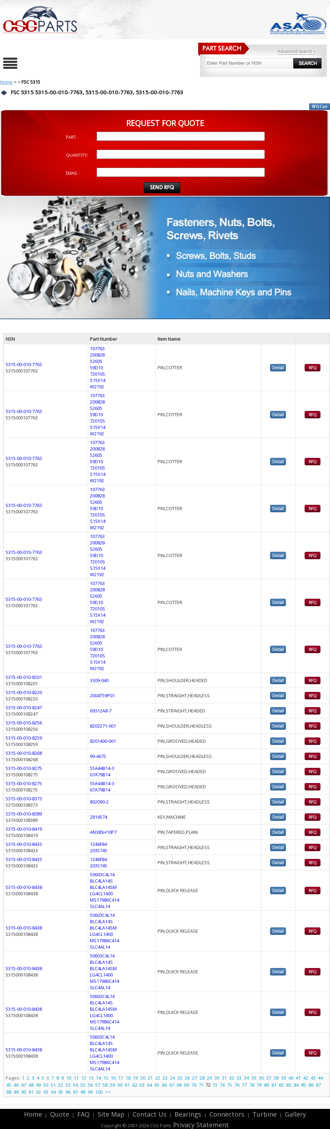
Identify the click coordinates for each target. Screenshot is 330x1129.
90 (23, 1092)
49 (38, 1085)
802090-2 (99, 802)
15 (105, 1078)
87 (318, 1085)
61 (127, 1085)
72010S (97, 374)
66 (164, 1085)
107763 (97, 348)
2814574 (98, 817)
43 (313, 1078)
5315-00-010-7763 (24, 364)
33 (239, 1078)
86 (310, 1085)
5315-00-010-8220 (24, 692)
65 (156, 1085)
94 (53, 1092)
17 (120, 1078)
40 (290, 1078)
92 (38, 1092)
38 (276, 1078)
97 (75, 1092)
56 (90, 1085)
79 (259, 1085)
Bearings (188, 1114)
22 (157, 1078)
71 (201, 1085)
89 (16, 1092)
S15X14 (97, 380)
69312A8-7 (100, 710)
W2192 (97, 386)
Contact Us (149, 1114)
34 (246, 1078)
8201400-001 (103, 741)
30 (216, 1078)
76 (236, 1085)
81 (273, 1085)
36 (261, 1078)
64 (149, 1085)
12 (83, 1078)
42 (305, 1078)
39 (283, 1078)
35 (253, 1078)
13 (90, 1078)
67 (171, 1085)
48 (31, 1085)
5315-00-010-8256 (24, 722)
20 (142, 1078)
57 (97, 1085)
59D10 (96, 367)
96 (68, 1092)
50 (45, 1085)
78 (251, 1085)
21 (150, 1078)
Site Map (111, 1114)
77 (244, 1085)
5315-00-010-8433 (24, 844)
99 (90, 1092)
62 (134, 1085)
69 (186, 1085)
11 (76, 1078)
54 (75, 1085)
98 (82, 1092)
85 (303, 1085)
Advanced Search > (296, 51)
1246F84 (98, 844)
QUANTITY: (77, 155)
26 (187, 1078)
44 (320, 1078)
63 (142, 1085)
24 (172, 1078)
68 (179, 1085)
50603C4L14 (102, 874)
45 (8, 1085)
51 (53, 1085)
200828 (97, 355)
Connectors (226, 1114)
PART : (72, 137)
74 (222, 1085)
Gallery (295, 1114)
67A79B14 (100, 774)
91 (31, 1092)
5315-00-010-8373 (24, 798)
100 (99, 1092)
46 (16, 1085)
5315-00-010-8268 (24, 753)
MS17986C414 (104, 900)
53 (68, 1085)
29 (209, 1078)
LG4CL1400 (101, 893)
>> (108, 1092)
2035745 (98, 850)
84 (296, 1085)
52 (60, 1085)
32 (231, 1078)
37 (268, 1078)
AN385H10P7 (103, 832)
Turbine (264, 1114)
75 (229, 1085)
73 (214, 1085)
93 (45, 1092)
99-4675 (98, 756)
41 (298, 1078)
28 (202, 1078)
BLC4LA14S (101, 881)
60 (119, 1085)
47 (23, 1085)
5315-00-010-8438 (24, 887)
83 (288, 1085)
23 (165, 1078)
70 (193, 1085)
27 (194, 1078)
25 (179, 1078)
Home (6, 82)
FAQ (83, 1114)
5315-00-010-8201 (24, 677)
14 (98, 1078)
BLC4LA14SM (103, 887)
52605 (96, 361)
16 (113, 1078)
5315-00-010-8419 (24, 829)
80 (266, 1085)
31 (224, 1078)
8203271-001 (103, 726)
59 (112, 1085)
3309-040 (99, 680)
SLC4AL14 (100, 906)
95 (60, 1092)
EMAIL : (73, 173)
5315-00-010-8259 (24, 738)
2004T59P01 (102, 695)
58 (105, 1085)
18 (128, 1078)
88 (8, 1092)
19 (135, 1078)
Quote (59, 1114)
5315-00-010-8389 (24, 814)
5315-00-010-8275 (24, 768)
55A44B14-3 (102, 768)
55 (82, 1085)
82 (281, 1085)
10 (68, 1078)
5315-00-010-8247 (24, 707)
